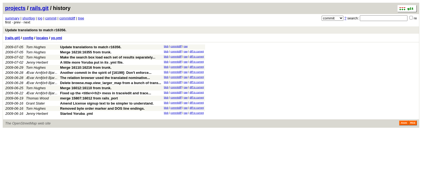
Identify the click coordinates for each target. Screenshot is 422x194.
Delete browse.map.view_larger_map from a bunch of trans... (110, 83)
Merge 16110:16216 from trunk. (85, 67)
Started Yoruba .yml (76, 114)
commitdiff (67, 18)
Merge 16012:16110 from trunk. (85, 88)
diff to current (196, 51)
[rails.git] (12, 38)
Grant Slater (35, 103)
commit (51, 18)
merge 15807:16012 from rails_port (89, 98)
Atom (404, 123)
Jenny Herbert (37, 62)
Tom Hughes (36, 47)
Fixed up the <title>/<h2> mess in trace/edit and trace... (105, 93)
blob (166, 46)
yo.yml (56, 38)
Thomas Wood (37, 98)
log (40, 18)
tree (81, 18)
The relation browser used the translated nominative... (105, 78)
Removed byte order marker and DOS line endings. (102, 108)
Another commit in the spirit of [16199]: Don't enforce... (106, 73)
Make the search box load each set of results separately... (107, 57)
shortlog (28, 18)
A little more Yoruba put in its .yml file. (91, 62)
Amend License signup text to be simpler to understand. (106, 103)
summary (12, 18)
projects (15, 8)
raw (186, 46)
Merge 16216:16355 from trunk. (85, 52)
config (28, 38)
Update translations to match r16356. (35, 30)
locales (42, 38)
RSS (412, 123)
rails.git (39, 8)
